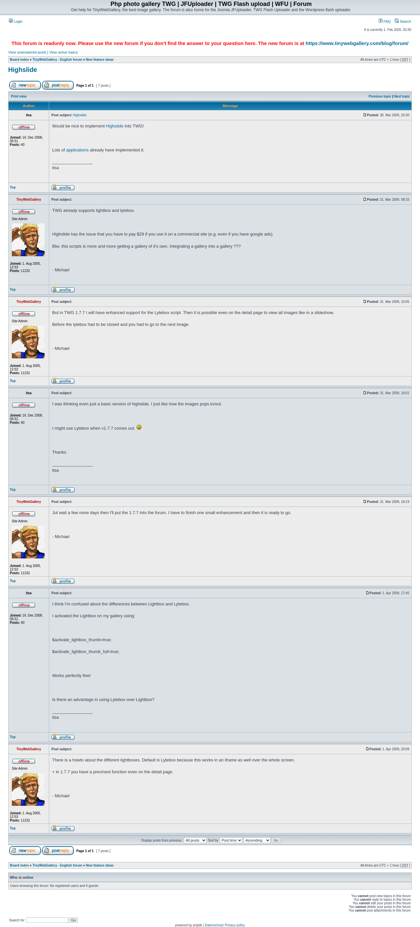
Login (16, 21)
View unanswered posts (27, 52)
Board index (19, 59)
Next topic (402, 96)
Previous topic (380, 96)
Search (403, 21)
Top (13, 187)
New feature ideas (100, 59)
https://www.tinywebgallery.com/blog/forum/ (357, 43)
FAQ (385, 21)
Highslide (22, 69)
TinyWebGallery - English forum (57, 59)
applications (77, 149)
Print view (19, 96)
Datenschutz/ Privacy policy (225, 925)
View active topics (63, 52)
